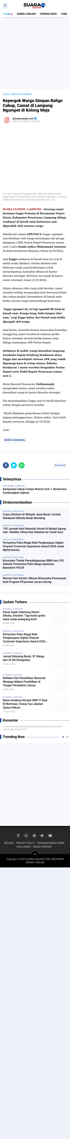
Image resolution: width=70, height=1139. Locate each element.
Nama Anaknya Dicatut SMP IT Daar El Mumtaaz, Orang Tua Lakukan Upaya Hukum (25, 704)
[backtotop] (34, 854)
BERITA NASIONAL (15, 440)
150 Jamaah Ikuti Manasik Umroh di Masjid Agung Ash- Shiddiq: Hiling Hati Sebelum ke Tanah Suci (34, 530)
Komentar (59, 465)
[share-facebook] (6, 465)
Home (6, 94)
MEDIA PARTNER (42, 846)
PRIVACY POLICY (25, 843)
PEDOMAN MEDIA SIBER (50, 843)
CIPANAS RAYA (48, 13)
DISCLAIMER (24, 846)
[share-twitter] (14, 465)
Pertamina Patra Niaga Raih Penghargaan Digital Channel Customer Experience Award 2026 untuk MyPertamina (33, 546)
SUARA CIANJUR (26, 13)
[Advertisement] (35, 53)
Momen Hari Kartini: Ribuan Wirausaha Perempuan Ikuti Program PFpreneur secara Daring (34, 580)
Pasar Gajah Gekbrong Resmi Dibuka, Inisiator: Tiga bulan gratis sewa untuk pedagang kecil (24, 615)
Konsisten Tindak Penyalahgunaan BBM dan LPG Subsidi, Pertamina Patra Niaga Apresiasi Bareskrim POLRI (33, 564)
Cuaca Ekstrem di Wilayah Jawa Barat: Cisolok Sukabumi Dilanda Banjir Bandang (32, 516)
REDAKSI (9, 843)
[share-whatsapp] (22, 465)
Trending (8, 13)
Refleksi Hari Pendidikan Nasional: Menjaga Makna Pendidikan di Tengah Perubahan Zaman (24, 681)
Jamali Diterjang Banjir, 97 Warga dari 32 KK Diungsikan (23, 658)
